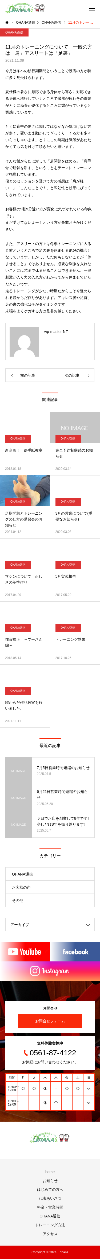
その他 (17, 900)
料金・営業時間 (50, 1207)
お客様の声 (21, 887)
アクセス (50, 1234)
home (50, 1172)
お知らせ (50, 1181)
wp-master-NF (56, 332)
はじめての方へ (50, 1189)
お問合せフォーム (50, 1021)
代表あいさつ (50, 1198)
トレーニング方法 (50, 1225)
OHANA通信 (14, 32)
